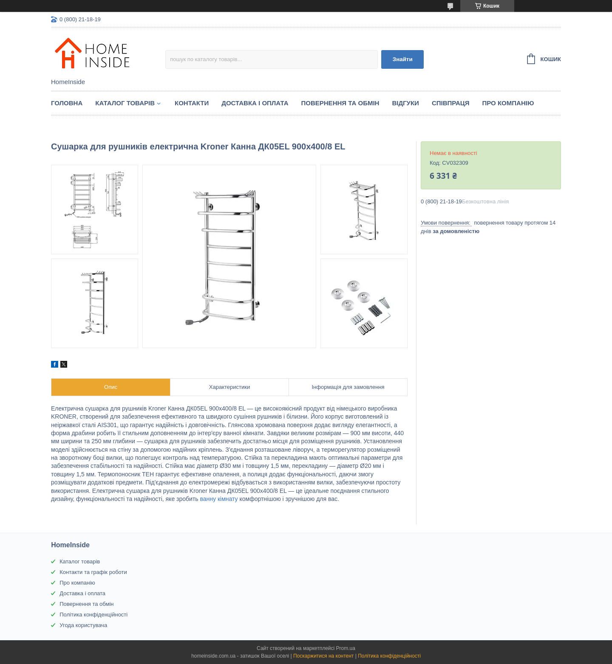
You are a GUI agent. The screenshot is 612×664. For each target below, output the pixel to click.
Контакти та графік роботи (93, 572)
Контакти (192, 103)
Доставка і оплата (254, 103)
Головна (66, 103)
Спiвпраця (451, 103)
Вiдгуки (405, 103)
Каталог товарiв (125, 103)
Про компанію (508, 103)
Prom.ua (345, 648)
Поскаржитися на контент (323, 656)
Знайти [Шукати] (403, 59)
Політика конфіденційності (94, 614)
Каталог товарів (80, 561)
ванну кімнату (219, 498)
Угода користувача (83, 625)
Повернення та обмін (340, 103)
